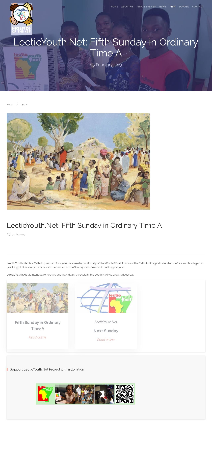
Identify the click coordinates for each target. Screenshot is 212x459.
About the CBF (146, 6)
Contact (198, 6)
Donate (184, 6)
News (162, 6)
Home (114, 6)
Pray (173, 6)
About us (127, 6)
